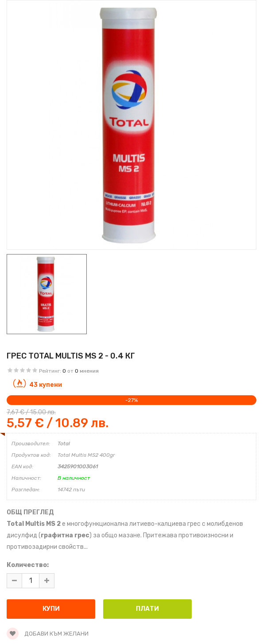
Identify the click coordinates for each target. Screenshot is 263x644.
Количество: (28, 565)
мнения (89, 371)
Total (64, 443)
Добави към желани (48, 633)
